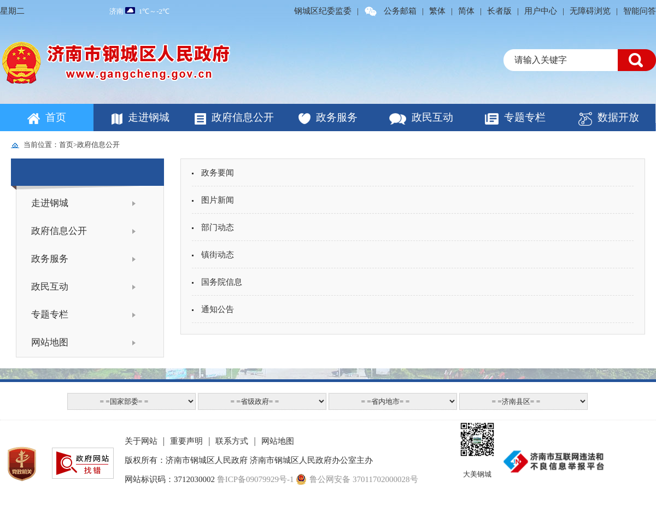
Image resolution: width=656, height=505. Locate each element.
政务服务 (337, 117)
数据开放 (618, 117)
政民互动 (432, 117)
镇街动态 (213, 254)
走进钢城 (148, 117)
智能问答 (639, 11)
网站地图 (49, 342)
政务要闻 (213, 172)
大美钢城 (477, 474)
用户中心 (540, 11)
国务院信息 (217, 282)
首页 (55, 117)
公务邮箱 (400, 11)
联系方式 (231, 441)
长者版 (499, 11)
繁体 (437, 11)
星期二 (12, 11)
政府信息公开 (243, 117)
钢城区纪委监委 (323, 11)
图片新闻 (213, 200)
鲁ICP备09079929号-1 (255, 479)
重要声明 (186, 441)
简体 (466, 11)
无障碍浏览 (590, 11)
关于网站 (141, 441)
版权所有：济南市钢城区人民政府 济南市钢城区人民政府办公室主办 (249, 460)
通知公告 (213, 309)
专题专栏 (525, 117)
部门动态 (213, 227)
